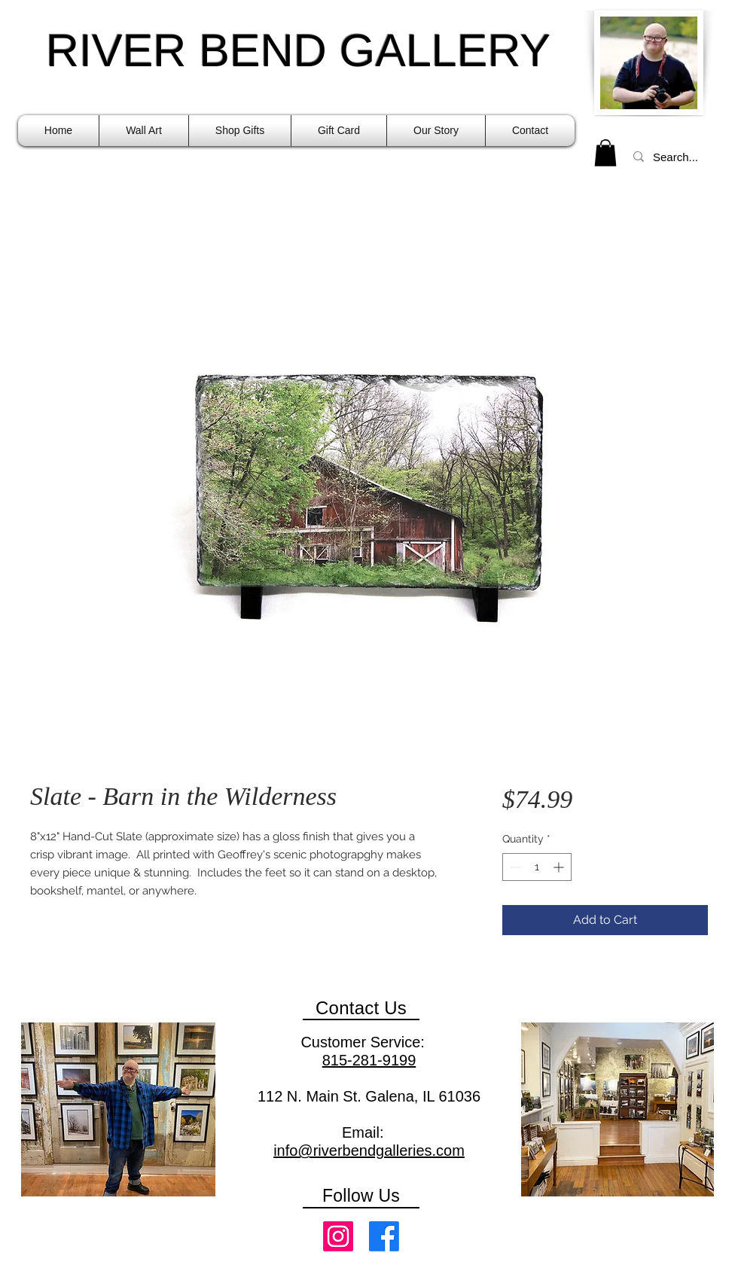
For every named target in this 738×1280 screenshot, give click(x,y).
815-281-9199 (369, 1060)
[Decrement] (514, 867)
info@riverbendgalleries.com (369, 1150)
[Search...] (677, 156)
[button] (143, 130)
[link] (605, 152)
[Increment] (559, 867)
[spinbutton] (536, 867)
